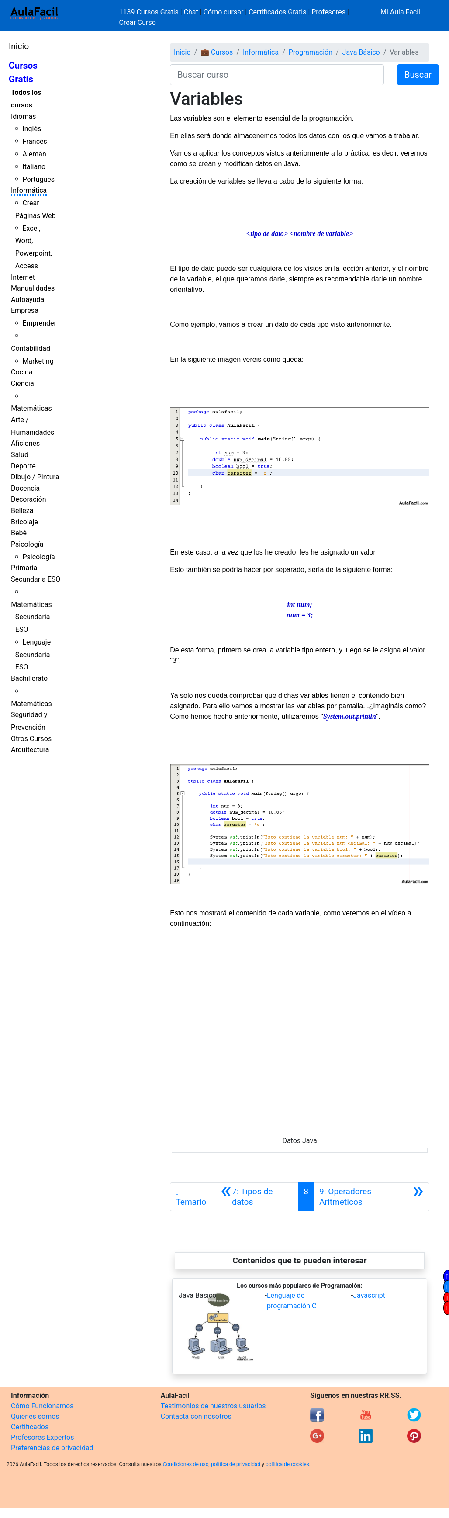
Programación (310, 52)
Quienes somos (35, 1416)
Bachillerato (29, 678)
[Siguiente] (371, 1196)
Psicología (27, 544)
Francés (34, 141)
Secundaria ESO (35, 579)
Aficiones (25, 443)
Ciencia (22, 383)
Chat (191, 12)
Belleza (22, 510)
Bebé (19, 533)
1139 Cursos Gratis (149, 12)
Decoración (28, 499)
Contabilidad (30, 348)
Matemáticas (31, 408)
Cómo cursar (224, 12)
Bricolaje (24, 522)
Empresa (24, 310)
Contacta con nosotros (196, 1416)
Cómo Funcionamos (42, 1406)
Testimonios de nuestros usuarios (213, 1406)
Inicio (19, 46)
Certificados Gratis (277, 12)
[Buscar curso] (277, 74)
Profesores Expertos (42, 1437)
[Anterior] (256, 1196)
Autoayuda (27, 299)
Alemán (34, 154)
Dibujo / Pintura (35, 477)
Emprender (39, 323)
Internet (23, 277)
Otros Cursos (31, 739)
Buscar (418, 74)
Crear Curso (137, 22)
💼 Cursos (216, 52)
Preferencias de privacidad (52, 1448)
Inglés (31, 129)
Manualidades (33, 288)
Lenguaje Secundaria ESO (33, 655)
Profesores (328, 12)
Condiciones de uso (186, 1464)
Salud (19, 455)
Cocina (21, 372)
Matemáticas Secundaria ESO (31, 617)
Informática (29, 190)
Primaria (24, 568)
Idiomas (23, 116)
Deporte (23, 466)
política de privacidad (235, 1464)
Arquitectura (30, 749)
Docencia (25, 488)
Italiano (33, 167)
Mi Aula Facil (400, 12)
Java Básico (361, 52)
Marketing (37, 361)
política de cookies (287, 1464)
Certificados (29, 1427)
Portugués (38, 179)
